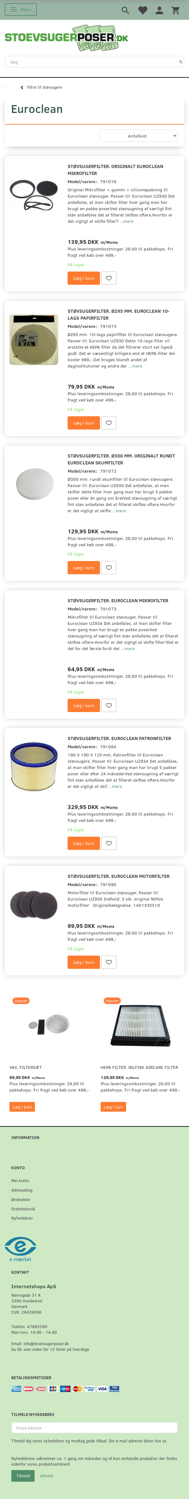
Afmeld (46, 1476)
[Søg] (181, 62)
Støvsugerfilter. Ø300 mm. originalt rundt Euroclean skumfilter (121, 459)
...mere (126, 221)
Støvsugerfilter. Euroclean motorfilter (119, 876)
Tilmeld (23, 1476)
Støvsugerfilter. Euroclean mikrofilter (118, 600)
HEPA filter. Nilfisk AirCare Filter (139, 1067)
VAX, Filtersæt (25, 1067)
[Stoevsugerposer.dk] (67, 37)
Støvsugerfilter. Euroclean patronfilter (119, 738)
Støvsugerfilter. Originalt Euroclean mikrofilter (115, 169)
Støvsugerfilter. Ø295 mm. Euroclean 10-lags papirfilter (119, 314)
